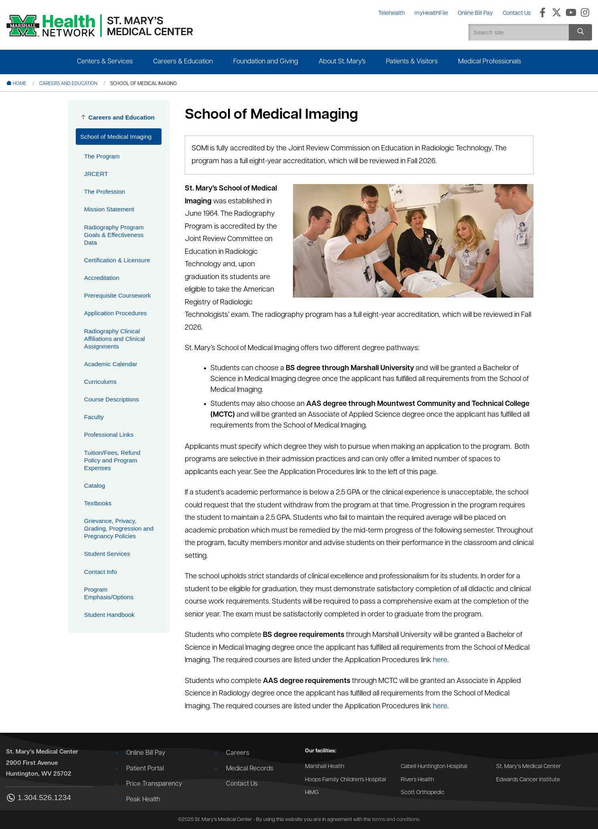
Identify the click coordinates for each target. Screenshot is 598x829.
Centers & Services (105, 61)
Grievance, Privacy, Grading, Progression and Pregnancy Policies (119, 528)
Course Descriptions (111, 399)
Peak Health (143, 800)
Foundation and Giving (265, 61)
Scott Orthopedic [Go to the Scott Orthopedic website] (422, 793)
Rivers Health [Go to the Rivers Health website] (417, 780)
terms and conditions (395, 819)
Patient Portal (145, 769)
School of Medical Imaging (116, 136)
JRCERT (96, 173)
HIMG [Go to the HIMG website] (312, 793)
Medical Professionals (489, 61)
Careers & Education (183, 61)
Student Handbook (109, 614)
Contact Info (100, 571)
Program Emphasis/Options (108, 593)
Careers (237, 753)
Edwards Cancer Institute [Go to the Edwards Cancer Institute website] (528, 780)
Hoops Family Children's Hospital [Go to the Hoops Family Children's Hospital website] (345, 780)
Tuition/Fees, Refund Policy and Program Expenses (112, 460)
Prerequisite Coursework (117, 295)
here (440, 660)
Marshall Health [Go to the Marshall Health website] (324, 767)
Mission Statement (109, 209)
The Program (102, 156)
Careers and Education (68, 83)
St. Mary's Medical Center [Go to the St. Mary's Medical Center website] (528, 767)
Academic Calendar (110, 364)
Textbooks (97, 503)
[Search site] (580, 32)
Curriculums (100, 381)
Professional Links (108, 434)
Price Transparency (154, 784)
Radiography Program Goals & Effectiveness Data (114, 235)
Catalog (94, 485)
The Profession (104, 191)
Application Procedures (115, 313)
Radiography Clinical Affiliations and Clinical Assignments (114, 339)
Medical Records (249, 769)
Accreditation (101, 277)
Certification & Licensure (117, 260)
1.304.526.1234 (38, 798)
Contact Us (242, 784)
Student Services (107, 553)
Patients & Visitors (412, 61)
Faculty (94, 416)
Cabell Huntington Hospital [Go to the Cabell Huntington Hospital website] (434, 767)
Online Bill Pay (145, 753)
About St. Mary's (342, 61)
